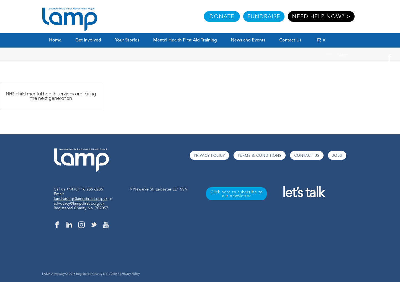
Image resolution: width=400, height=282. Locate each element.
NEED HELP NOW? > (321, 17)
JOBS (337, 156)
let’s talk (303, 193)
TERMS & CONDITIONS (259, 156)
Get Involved (88, 40)
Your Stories (127, 40)
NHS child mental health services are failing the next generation (51, 96)
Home (55, 40)
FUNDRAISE (263, 17)
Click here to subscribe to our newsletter (237, 194)
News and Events (248, 40)
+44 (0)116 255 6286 (84, 189)
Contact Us (290, 40)
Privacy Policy (130, 274)
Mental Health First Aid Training (185, 40)
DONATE (221, 17)
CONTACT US (306, 156)
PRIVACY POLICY (209, 156)
